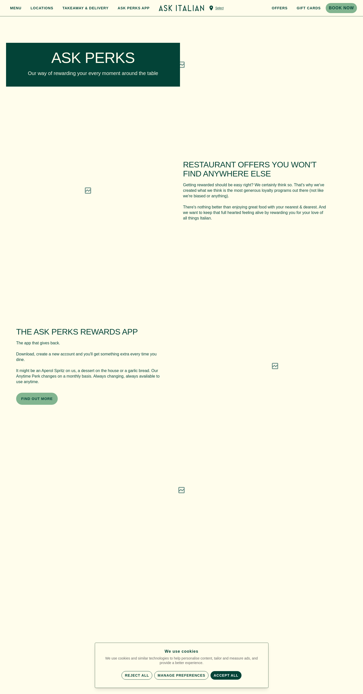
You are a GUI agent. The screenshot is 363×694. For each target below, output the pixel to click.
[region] (88, 190)
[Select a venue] (216, 8)
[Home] (181, 8)
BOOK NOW (341, 8)
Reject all (137, 675)
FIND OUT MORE (37, 399)
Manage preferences (181, 675)
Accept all (226, 675)
